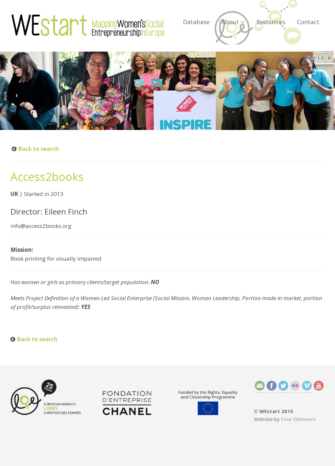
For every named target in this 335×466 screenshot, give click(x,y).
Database (196, 22)
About (230, 22)
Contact (308, 22)
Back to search (38, 149)
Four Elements (298, 419)
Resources (270, 22)
